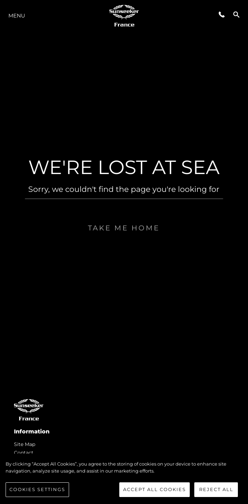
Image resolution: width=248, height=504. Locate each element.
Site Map (24, 444)
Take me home (124, 241)
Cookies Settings (37, 489)
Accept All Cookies (154, 489)
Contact (23, 452)
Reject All (216, 489)
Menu (16, 15)
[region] (124, 479)
